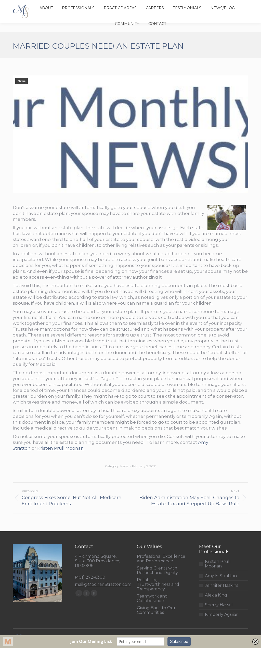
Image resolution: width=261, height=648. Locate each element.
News (21, 81)
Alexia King (216, 595)
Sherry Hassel (219, 605)
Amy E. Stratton (221, 576)
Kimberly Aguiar (221, 614)
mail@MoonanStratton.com (103, 584)
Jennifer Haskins (221, 585)
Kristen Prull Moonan (60, 448)
